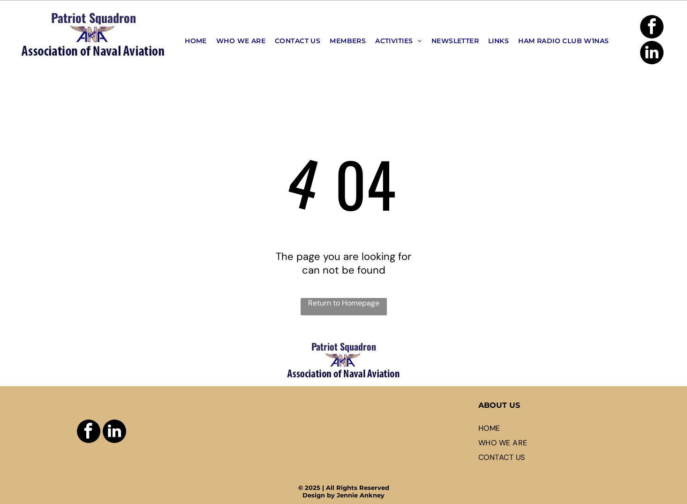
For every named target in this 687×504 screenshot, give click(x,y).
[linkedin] (652, 54)
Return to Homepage (343, 303)
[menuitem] (195, 40)
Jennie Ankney (361, 495)
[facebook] (652, 28)
